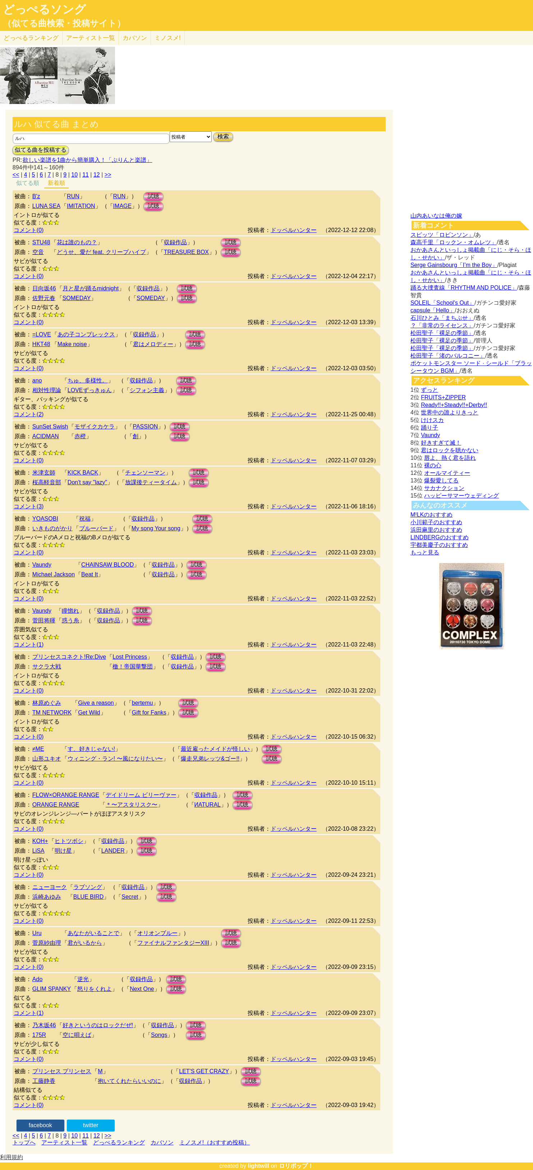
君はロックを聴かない (449, 450)
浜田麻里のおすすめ (436, 530)
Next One (142, 989)
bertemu (142, 703)
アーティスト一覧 (64, 1142)
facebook (40, 1125)
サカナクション (444, 488)
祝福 (85, 519)
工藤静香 (43, 1081)
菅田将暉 (43, 620)
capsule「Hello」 (432, 310)
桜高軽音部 (46, 482)
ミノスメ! (168, 38)
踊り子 (429, 428)
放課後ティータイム (151, 482)
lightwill (258, 1166)
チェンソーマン (145, 473)
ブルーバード (96, 528)
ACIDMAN (45, 436)
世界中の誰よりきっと (449, 412)
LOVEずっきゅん (90, 390)
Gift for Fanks (149, 712)
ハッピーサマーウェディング (461, 496)
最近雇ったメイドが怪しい (215, 749)
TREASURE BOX (186, 252)
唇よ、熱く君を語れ (450, 458)
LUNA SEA (46, 206)
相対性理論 (46, 390)
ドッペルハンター (294, 230)
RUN (73, 196)
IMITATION (81, 206)
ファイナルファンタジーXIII (173, 943)
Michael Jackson (53, 574)
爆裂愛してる (441, 480)
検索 (223, 136)
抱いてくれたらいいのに (129, 1081)
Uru (37, 933)
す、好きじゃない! (91, 749)
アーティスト (90, 38)
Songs (159, 1035)
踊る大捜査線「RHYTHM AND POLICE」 (463, 288)
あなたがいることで (93, 933)
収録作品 (175, 242)
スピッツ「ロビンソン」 (442, 235)
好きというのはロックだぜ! (98, 1025)
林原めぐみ (46, 703)
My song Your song (156, 528)
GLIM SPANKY (51, 989)
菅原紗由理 (46, 943)
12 (96, 175)
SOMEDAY (77, 298)
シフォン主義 (147, 390)
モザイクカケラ (94, 426)
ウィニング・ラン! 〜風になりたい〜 (115, 759)
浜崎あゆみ (46, 897)
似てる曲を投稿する (40, 150)
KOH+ (40, 841)
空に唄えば (77, 1035)
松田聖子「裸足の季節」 (442, 333)
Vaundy (41, 565)
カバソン (135, 38)
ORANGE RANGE (55, 805)
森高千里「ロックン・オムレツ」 (453, 242)
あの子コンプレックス (86, 334)
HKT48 (41, 344)
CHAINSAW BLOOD (107, 565)
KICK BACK (83, 473)
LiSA (38, 851)
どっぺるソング (44, 9)
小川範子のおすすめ (436, 522)
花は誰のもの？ (77, 242)
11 (85, 175)
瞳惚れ (70, 611)
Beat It (89, 574)
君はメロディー (153, 344)
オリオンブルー (157, 933)
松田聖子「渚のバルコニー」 (447, 356)
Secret (129, 897)
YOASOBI (45, 519)
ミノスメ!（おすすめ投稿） (214, 1142)
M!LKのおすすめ (431, 515)
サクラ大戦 (46, 666)
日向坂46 (44, 288)
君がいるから (85, 943)
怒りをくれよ (94, 989)
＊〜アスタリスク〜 (131, 805)
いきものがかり (52, 528)
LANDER (113, 851)
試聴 (153, 196)
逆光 (83, 979)
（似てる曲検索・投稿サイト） (64, 23)
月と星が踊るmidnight (91, 288)
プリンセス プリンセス (61, 1071)
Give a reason (96, 703)
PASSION (145, 426)
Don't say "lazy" (87, 482)
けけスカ (432, 420)
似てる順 (27, 183)
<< (16, 175)
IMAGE (122, 206)
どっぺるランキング (119, 1142)
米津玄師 (43, 473)
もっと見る (424, 552)
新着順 (56, 183)
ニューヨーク (49, 887)
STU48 (41, 242)
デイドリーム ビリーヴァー (141, 795)
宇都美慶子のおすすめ (439, 545)
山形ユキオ (46, 759)
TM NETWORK (52, 712)
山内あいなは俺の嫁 (436, 216)
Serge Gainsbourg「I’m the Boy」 (453, 265)
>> (108, 175)
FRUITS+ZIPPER (443, 397)
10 (74, 175)
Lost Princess (129, 657)
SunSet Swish (50, 426)
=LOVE (41, 334)
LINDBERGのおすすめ (439, 537)
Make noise (72, 344)
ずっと (429, 390)
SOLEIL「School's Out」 (442, 303)
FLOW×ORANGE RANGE (65, 795)
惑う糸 (70, 620)
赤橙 (80, 436)
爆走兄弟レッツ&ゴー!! (210, 759)
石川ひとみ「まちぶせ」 (442, 318)
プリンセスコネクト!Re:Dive (69, 657)
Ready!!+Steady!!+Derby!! (454, 405)
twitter (90, 1125)
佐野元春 (43, 298)
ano (37, 380)
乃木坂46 (44, 1025)
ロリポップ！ (296, 1166)
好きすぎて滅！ (441, 443)
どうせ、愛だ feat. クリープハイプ (101, 252)
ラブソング (87, 887)
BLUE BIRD (88, 897)
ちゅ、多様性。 (88, 380)
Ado (37, 979)
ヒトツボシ (69, 841)
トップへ (24, 1142)
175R (39, 1035)
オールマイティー (447, 473)
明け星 (63, 851)
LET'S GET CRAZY (204, 1071)
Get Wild (89, 712)
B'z (36, 196)
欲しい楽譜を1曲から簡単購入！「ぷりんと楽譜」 (87, 160)
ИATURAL (207, 805)
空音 (38, 252)
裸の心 (432, 465)
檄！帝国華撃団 (132, 666)
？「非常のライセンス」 (442, 325)
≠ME (38, 749)
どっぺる (31, 38)
